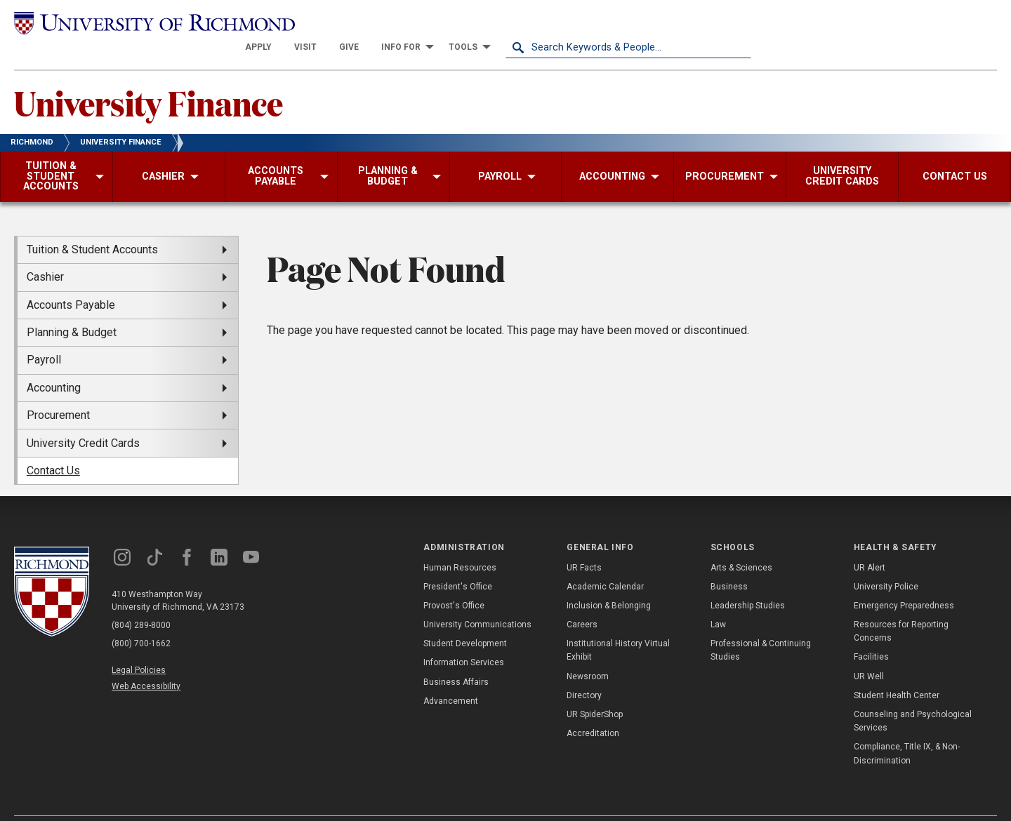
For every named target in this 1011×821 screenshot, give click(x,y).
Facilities (871, 632)
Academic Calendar (605, 561)
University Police (886, 561)
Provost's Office (453, 581)
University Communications (477, 600)
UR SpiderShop (595, 690)
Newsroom (588, 651)
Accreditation (593, 709)
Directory (584, 671)
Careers (582, 600)
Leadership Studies (748, 581)
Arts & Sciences (741, 542)
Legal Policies (139, 645)
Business (729, 561)
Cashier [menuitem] (45, 252)
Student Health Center (896, 671)
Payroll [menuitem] (44, 335)
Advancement (450, 676)
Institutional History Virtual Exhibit (618, 625)
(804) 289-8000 (141, 601)
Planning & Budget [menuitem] (72, 307)
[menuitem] (504, 22)
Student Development (465, 619)
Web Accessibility (146, 662)
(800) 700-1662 (141, 619)
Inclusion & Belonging (609, 581)
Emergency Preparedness (904, 581)
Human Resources (459, 542)
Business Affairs (456, 657)
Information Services (463, 638)
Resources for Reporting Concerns (901, 606)
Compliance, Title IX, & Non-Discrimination (907, 728)
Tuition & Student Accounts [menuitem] (92, 225)
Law (718, 600)
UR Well (869, 651)
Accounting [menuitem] (54, 363)
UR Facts (584, 542)
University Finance (148, 78)
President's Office (457, 561)
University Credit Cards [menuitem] (83, 418)
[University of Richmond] (137, 23)
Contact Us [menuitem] (53, 446)
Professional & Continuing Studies (761, 625)
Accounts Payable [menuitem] (71, 279)
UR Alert (869, 542)
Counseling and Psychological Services (913, 696)
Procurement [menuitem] (58, 390)
